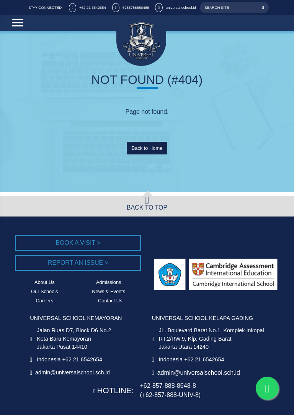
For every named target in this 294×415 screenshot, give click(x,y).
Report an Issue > (78, 262)
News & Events (108, 291)
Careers (45, 300)
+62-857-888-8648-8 (168, 385)
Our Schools (44, 291)
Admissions (108, 282)
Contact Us (110, 300)
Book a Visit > (78, 242)
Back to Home (147, 148)
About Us (44, 282)
